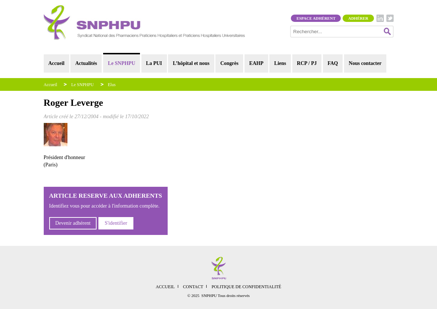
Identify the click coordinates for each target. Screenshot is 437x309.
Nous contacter (365, 63)
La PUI (154, 63)
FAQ (333, 63)
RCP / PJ (307, 63)
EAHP (256, 63)
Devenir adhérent (73, 223)
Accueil (56, 63)
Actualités (86, 63)
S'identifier (116, 223)
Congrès (229, 63)
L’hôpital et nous (191, 63)
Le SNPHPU (121, 63)
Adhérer (358, 18)
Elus (112, 84)
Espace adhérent (315, 18)
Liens (280, 63)
